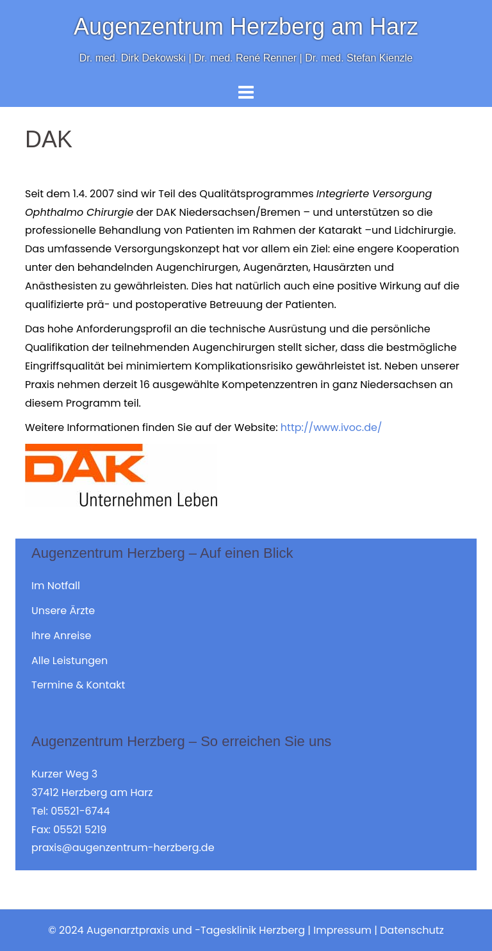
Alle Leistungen (69, 660)
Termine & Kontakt (78, 685)
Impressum (342, 930)
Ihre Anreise (61, 635)
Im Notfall (55, 585)
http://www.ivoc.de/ (331, 427)
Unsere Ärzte (63, 610)
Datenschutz (412, 930)
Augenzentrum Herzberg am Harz (246, 26)
